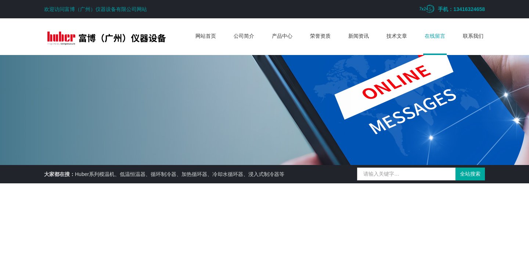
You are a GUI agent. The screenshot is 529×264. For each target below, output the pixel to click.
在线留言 (435, 36)
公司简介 (244, 36)
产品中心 (282, 36)
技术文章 (396, 36)
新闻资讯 (358, 36)
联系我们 (473, 36)
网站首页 (205, 36)
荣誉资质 (320, 36)
